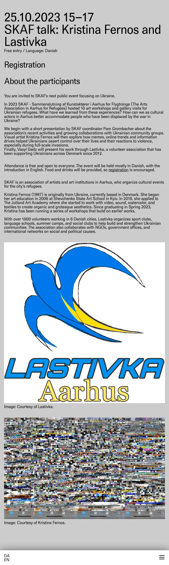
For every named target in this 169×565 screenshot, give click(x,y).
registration (118, 170)
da (7, 556)
